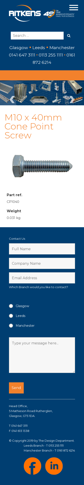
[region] (42, 92)
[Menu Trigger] (73, 7)
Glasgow (22, 306)
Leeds (20, 316)
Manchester (25, 326)
